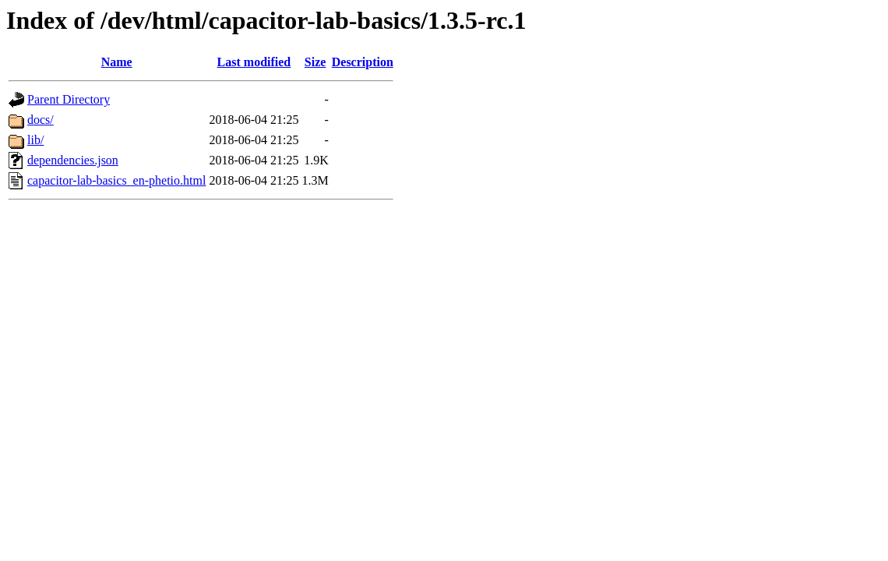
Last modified (254, 62)
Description (362, 62)
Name (116, 62)
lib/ (35, 139)
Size (315, 62)
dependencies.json (72, 160)
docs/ (40, 119)
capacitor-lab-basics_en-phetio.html (116, 180)
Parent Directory (68, 99)
